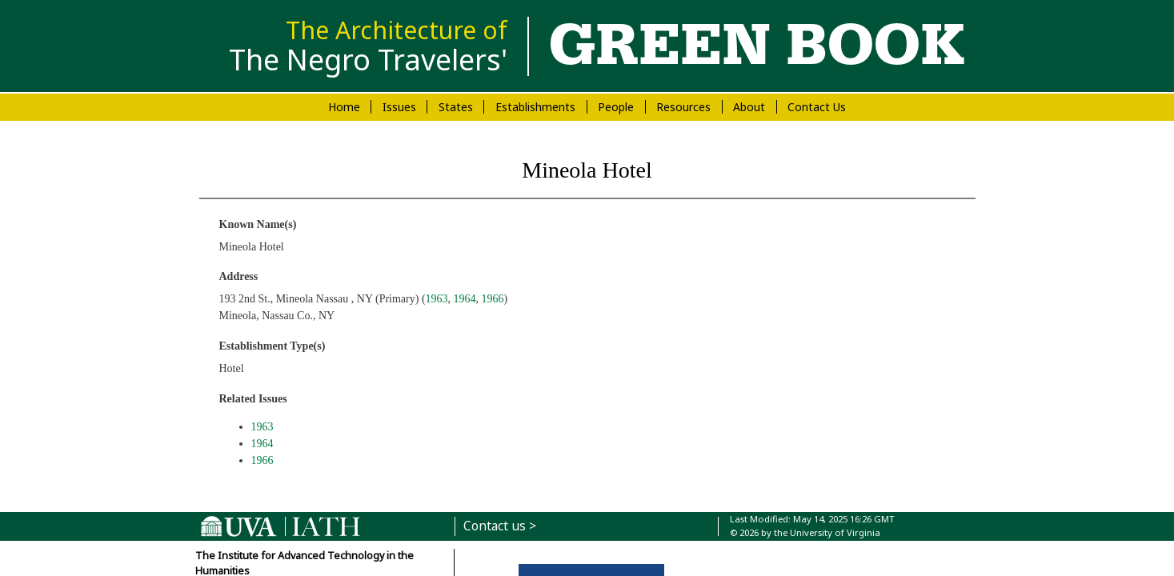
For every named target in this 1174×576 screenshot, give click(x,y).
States (456, 106)
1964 (465, 299)
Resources (683, 106)
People (616, 106)
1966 (493, 299)
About (749, 106)
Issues (399, 106)
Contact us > (499, 526)
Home (344, 106)
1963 (437, 299)
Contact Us (816, 106)
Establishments (535, 106)
